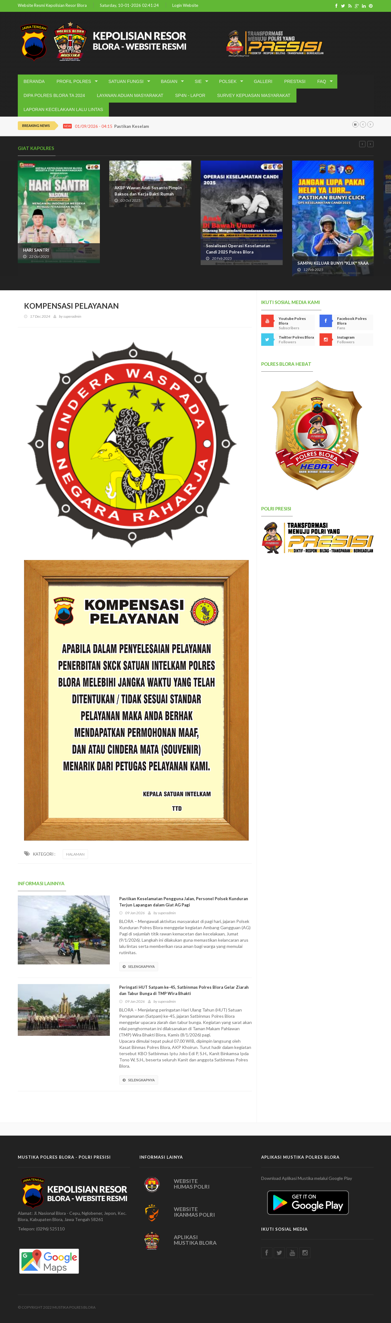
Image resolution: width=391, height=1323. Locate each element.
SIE (199, 81)
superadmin (72, 316)
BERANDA (34, 81)
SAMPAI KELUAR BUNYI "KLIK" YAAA (333, 263)
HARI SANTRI (36, 250)
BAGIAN (170, 81)
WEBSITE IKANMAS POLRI (194, 1212)
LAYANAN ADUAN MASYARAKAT (130, 95)
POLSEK (229, 81)
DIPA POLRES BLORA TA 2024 (54, 95)
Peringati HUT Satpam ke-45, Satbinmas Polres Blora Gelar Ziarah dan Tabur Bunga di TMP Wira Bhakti (184, 990)
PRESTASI (294, 81)
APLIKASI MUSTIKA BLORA (195, 1240)
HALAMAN (75, 854)
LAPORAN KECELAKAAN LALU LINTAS (63, 109)
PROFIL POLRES (75, 81)
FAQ (323, 81)
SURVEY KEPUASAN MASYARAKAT (254, 95)
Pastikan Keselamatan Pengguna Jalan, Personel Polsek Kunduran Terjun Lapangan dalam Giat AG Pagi (183, 901)
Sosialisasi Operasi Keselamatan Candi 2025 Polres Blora (238, 248)
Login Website (185, 5)
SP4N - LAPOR (190, 95)
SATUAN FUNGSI (127, 81)
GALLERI (263, 81)
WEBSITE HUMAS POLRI (192, 1184)
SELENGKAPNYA (139, 966)
